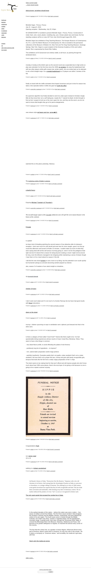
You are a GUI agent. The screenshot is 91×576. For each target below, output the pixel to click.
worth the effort (61, 86)
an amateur (62, 67)
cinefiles (32, 174)
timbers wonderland (40, 468)
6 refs (50, 282)
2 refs (52, 174)
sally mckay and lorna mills (7, 47)
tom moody (4, 50)
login (50, 569)
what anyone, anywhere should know (37, 10)
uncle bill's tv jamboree (36, 89)
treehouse (33, 105)
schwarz (3, 43)
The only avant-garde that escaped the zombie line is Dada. (44, 495)
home (41, 569)
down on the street (32, 312)
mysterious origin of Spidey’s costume (39, 181)
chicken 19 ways (31, 288)
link (49, 16)
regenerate (4, 33)
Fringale (28, 227)
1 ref (52, 183)
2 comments (54, 105)
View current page (31, 3)
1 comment (58, 58)
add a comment (54, 16)
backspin (33, 16)
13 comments (55, 220)
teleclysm (3, 37)
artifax (32, 58)
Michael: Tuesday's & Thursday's (42, 202)
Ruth (37, 446)
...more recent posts (32, 5)
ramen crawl (32, 456)
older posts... (30, 558)
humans (43, 260)
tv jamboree (4, 30)
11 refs (53, 58)
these (30, 303)
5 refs (50, 196)
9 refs (51, 449)
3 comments (53, 77)
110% (32, 77)
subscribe (45, 569)
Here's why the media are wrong (39, 541)
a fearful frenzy (30, 190)
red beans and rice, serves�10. (47, 112)
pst (2, 45)
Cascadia (48, 215)
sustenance (33, 118)
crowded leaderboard (53, 71)
